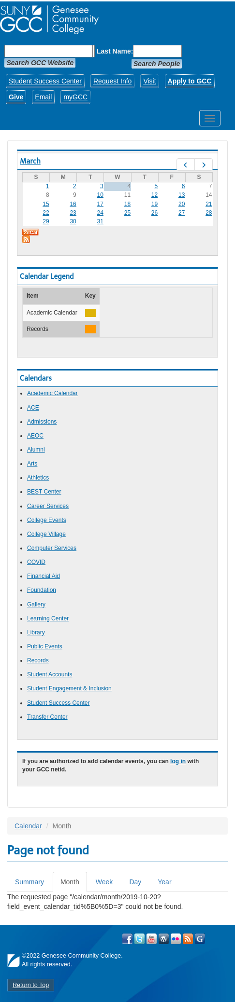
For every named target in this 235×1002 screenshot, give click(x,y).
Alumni (36, 449)
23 (73, 212)
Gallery (36, 604)
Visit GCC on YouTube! (152, 938)
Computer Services (51, 548)
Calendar (28, 826)
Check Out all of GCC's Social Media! (200, 938)
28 (209, 212)
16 (73, 204)
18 (127, 204)
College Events (46, 520)
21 (209, 204)
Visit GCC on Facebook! (127, 938)
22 (46, 212)
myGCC (75, 97)
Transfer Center (47, 717)
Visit (149, 81)
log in (178, 761)
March (30, 161)
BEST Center (44, 491)
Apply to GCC (190, 81)
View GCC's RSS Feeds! (188, 938)
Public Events (44, 646)
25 (127, 212)
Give (16, 97)
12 (154, 195)
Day (135, 882)
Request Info (112, 81)
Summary (29, 882)
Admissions (42, 421)
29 (46, 221)
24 (100, 212)
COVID (36, 562)
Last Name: (115, 51)
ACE (33, 407)
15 (46, 204)
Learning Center (48, 618)
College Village (46, 534)
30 (73, 221)
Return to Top (31, 985)
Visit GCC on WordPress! (164, 938)
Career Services (48, 506)
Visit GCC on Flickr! (176, 938)
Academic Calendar (52, 393)
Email (43, 97)
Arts (32, 463)
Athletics (38, 477)
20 (181, 204)
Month (73, 884)
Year (164, 882)
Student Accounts (49, 674)
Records (38, 660)
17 (100, 204)
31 (100, 221)
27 (181, 212)
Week (104, 882)
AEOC (35, 435)
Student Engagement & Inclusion (69, 688)
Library (36, 632)
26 (154, 212)
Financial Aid (43, 576)
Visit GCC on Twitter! (139, 938)
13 (181, 195)
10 (100, 195)
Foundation (41, 590)
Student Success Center (45, 81)
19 (154, 204)
